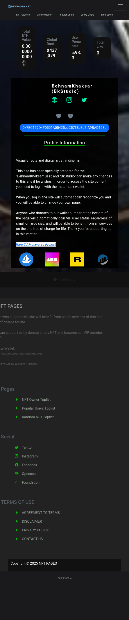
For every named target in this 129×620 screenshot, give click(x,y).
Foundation (36, 482)
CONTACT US (38, 539)
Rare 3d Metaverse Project (36, 244)
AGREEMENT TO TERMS (47, 513)
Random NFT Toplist (44, 417)
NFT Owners (23, 14)
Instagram (36, 456)
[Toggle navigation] (120, 6)
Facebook (35, 465)
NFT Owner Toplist (42, 400)
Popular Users (66, 14)
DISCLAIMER (38, 521)
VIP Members (44, 14)
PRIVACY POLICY (41, 530)
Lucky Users (87, 14)
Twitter (33, 447)
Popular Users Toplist (44, 408)
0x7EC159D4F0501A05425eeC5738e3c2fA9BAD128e (64, 128)
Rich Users (107, 14)
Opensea (35, 474)
